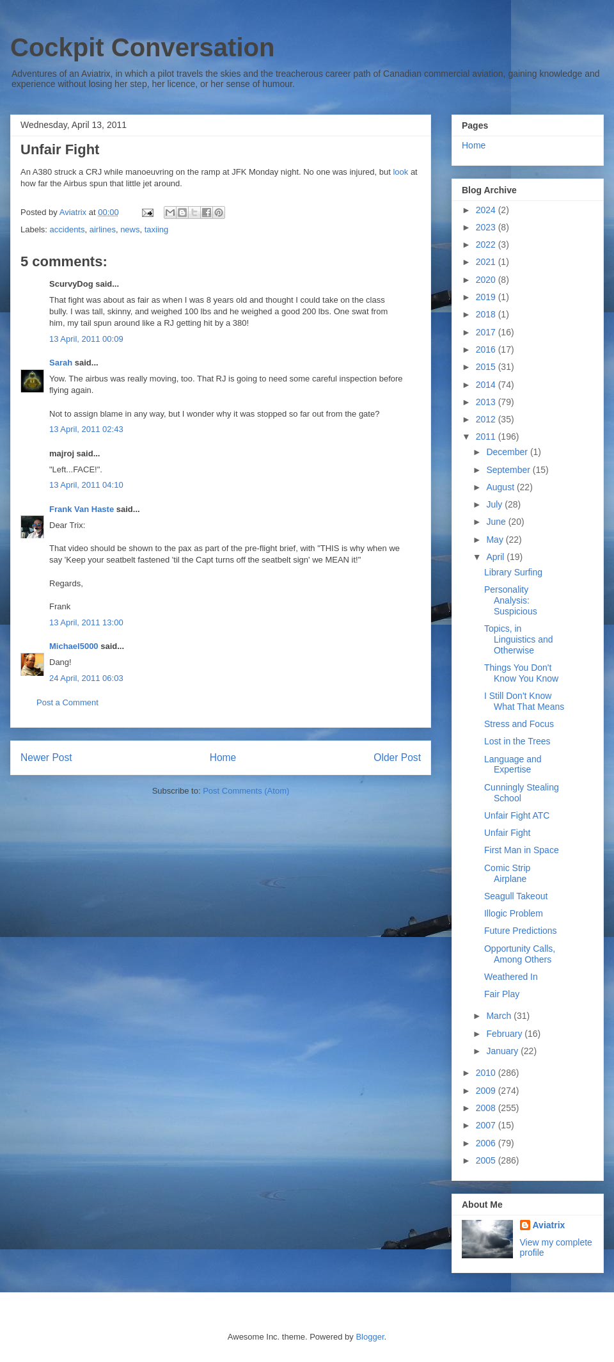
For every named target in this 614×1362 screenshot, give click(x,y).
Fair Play (501, 994)
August (501, 487)
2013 (487, 402)
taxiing (157, 229)
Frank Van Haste (81, 509)
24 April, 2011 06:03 (86, 678)
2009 (487, 1091)
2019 (487, 297)
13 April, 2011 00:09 (86, 339)
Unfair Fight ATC (516, 815)
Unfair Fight (507, 833)
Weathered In (511, 977)
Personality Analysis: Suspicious (510, 600)
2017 (487, 332)
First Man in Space (521, 850)
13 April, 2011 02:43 (86, 429)
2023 (487, 227)
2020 (487, 280)
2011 (487, 436)
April (496, 557)
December (508, 452)
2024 (487, 210)
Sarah (60, 362)
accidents (67, 229)
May (495, 539)
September (509, 470)
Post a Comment (67, 702)
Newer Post (46, 757)
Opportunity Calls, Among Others (519, 954)
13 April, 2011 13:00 (86, 622)
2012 (487, 419)
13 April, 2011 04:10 (86, 485)
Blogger (370, 1337)
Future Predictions (520, 930)
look (401, 172)
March (500, 1016)
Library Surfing (513, 572)
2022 (487, 244)
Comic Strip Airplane (507, 873)
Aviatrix (549, 1225)
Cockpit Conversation (142, 47)
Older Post (397, 757)
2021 (487, 262)
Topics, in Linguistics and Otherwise (518, 639)
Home (223, 757)
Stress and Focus (519, 724)
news (129, 229)
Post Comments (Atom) (246, 791)
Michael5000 (73, 646)
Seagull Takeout (515, 896)
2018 (487, 314)
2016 (487, 349)
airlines (103, 229)
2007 (487, 1125)
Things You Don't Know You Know (521, 673)
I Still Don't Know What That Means (524, 701)
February (505, 1034)
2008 (487, 1108)
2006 (487, 1143)
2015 (487, 367)
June (497, 522)
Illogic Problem (513, 913)
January (503, 1051)
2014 (487, 385)
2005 (487, 1160)
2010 (487, 1073)
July (495, 504)
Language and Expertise (513, 764)
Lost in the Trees (517, 741)
